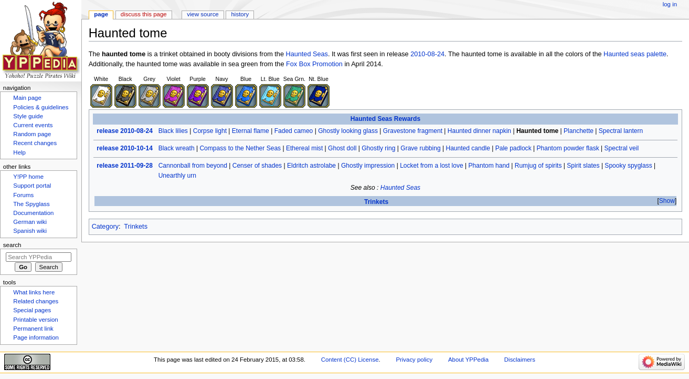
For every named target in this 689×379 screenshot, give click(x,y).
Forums (23, 195)
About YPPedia (468, 359)
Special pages (32, 310)
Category (105, 226)
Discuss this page (144, 14)
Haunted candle (468, 148)
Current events (32, 125)
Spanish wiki (30, 231)
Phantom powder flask (567, 148)
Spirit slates (583, 165)
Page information (36, 337)
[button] (666, 201)
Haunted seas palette (634, 54)
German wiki (30, 222)
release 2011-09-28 (125, 165)
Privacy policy (414, 359)
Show (667, 200)
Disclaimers (519, 359)
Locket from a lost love (431, 165)
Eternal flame (250, 131)
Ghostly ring (378, 148)
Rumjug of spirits (538, 165)
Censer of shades (257, 165)
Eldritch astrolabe (311, 165)
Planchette (578, 131)
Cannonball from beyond (192, 165)
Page (101, 14)
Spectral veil (622, 148)
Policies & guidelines (40, 107)
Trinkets (376, 202)
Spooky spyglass (628, 165)
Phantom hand (489, 165)
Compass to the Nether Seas (240, 148)
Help (19, 152)
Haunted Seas (306, 54)
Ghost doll (342, 148)
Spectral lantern (621, 131)
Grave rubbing (420, 148)
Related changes (35, 301)
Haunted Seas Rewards (385, 118)
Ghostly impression (368, 165)
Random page (32, 134)
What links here (34, 292)
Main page (27, 98)
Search (12, 245)
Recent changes (35, 143)
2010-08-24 (427, 54)
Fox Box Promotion (314, 64)
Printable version (35, 319)
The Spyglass (31, 204)
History (240, 14)
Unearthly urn (177, 175)
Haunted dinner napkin (479, 131)
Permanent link (33, 328)
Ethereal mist (304, 148)
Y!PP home (28, 176)
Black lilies (173, 131)
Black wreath (176, 148)
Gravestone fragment (412, 131)
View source (202, 14)
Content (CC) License (350, 359)
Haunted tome (537, 131)
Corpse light (210, 131)
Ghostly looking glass (348, 131)
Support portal (32, 185)
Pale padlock (513, 148)
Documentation (33, 213)
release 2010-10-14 (125, 148)
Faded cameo (293, 131)
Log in (670, 4)
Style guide (28, 116)
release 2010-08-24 (125, 131)
